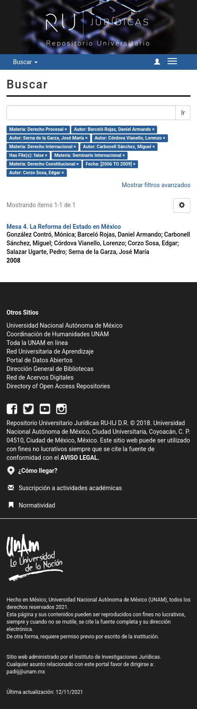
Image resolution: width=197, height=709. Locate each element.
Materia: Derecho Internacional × (42, 147)
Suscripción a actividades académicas (65, 488)
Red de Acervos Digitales (40, 377)
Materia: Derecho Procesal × (38, 129)
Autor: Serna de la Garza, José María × (48, 138)
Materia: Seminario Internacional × (89, 155)
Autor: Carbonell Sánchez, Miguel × (119, 147)
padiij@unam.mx (26, 672)
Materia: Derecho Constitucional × (44, 164)
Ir (183, 112)
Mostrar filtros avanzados (155, 185)
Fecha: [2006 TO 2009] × (111, 164)
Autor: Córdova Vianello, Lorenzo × (130, 138)
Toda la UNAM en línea (37, 342)
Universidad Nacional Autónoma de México (65, 325)
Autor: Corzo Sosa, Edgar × (36, 173)
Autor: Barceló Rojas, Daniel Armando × (114, 129)
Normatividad (31, 505)
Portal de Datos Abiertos (39, 360)
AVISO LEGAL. (79, 457)
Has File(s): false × (28, 155)
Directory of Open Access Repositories (58, 386)
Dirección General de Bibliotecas (50, 368)
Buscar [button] (25, 62)
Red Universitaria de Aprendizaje (50, 351)
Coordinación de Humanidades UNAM (58, 334)
